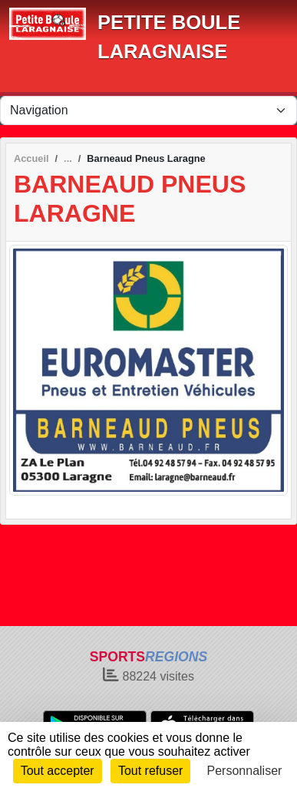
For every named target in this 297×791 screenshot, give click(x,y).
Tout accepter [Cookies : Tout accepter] (57, 770)
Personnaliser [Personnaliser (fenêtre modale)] (244, 770)
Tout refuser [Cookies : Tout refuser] (150, 770)
